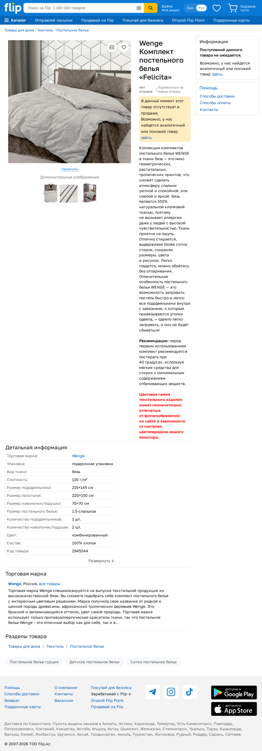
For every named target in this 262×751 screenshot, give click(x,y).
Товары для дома (19, 30)
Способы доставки (217, 96)
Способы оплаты (215, 102)
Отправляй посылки (54, 20)
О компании (66, 687)
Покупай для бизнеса (143, 20)
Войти (167, 6)
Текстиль (45, 30)
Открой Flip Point (188, 20)
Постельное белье (72, 30)
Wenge (78, 455)
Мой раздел (170, 10)
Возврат (12, 700)
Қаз (190, 8)
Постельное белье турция (34, 661)
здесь (146, 137)
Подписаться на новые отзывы (170, 89)
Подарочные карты (231, 20)
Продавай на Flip (97, 20)
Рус (201, 8)
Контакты (209, 109)
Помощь (12, 687)
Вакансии (64, 700)
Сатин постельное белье (153, 661)
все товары (49, 583)
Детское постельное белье (95, 661)
